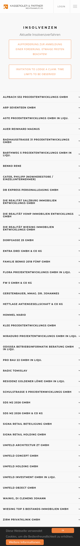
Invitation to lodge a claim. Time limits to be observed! (40, 72)
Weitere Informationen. (25, 542)
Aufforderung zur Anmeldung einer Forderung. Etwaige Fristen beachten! (40, 49)
